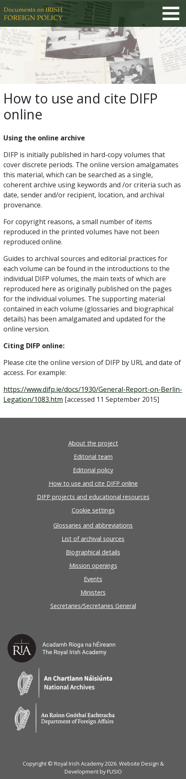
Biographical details (93, 552)
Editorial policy (93, 470)
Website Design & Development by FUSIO (114, 767)
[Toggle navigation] (171, 13)
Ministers (93, 592)
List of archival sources (93, 539)
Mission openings (93, 565)
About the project (93, 443)
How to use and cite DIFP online (93, 483)
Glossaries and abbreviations (93, 525)
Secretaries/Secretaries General (93, 606)
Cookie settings (93, 510)
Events (93, 579)
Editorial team (93, 457)
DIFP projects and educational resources (93, 497)
